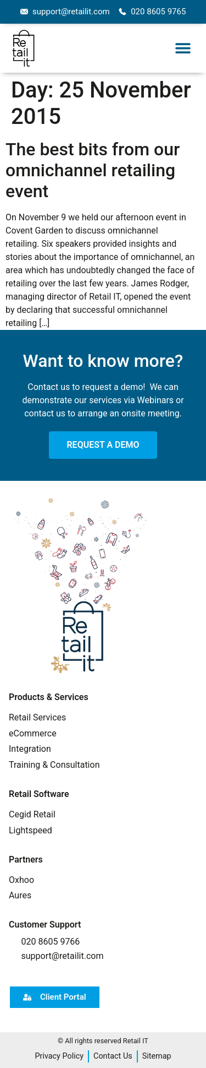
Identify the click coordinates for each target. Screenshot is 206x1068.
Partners (26, 859)
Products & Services (48, 697)
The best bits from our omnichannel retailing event (92, 170)
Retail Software (39, 794)
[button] (182, 48)
